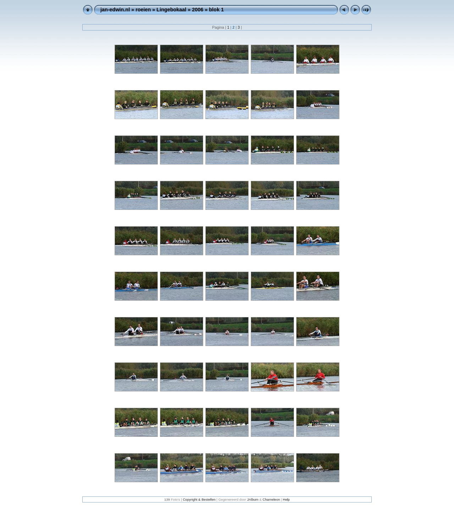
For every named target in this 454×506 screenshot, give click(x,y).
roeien (143, 9)
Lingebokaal (171, 9)
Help (286, 499)
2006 (197, 9)
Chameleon (271, 499)
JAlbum (253, 499)
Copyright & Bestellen (199, 499)
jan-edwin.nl (115, 9)
